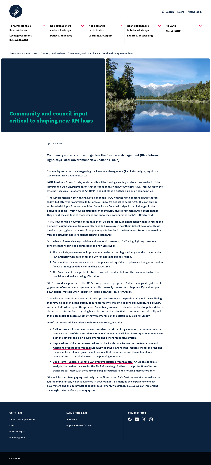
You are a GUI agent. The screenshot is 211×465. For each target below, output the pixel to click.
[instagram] (151, 420)
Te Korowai (71, 419)
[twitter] (144, 420)
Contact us (14, 458)
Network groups (17, 437)
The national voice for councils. (24, 53)
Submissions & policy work (22, 419)
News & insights (17, 431)
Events (12, 425)
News (45, 53)
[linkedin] (137, 420)
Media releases (59, 53)
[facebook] (130, 420)
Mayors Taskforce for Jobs (79, 425)
